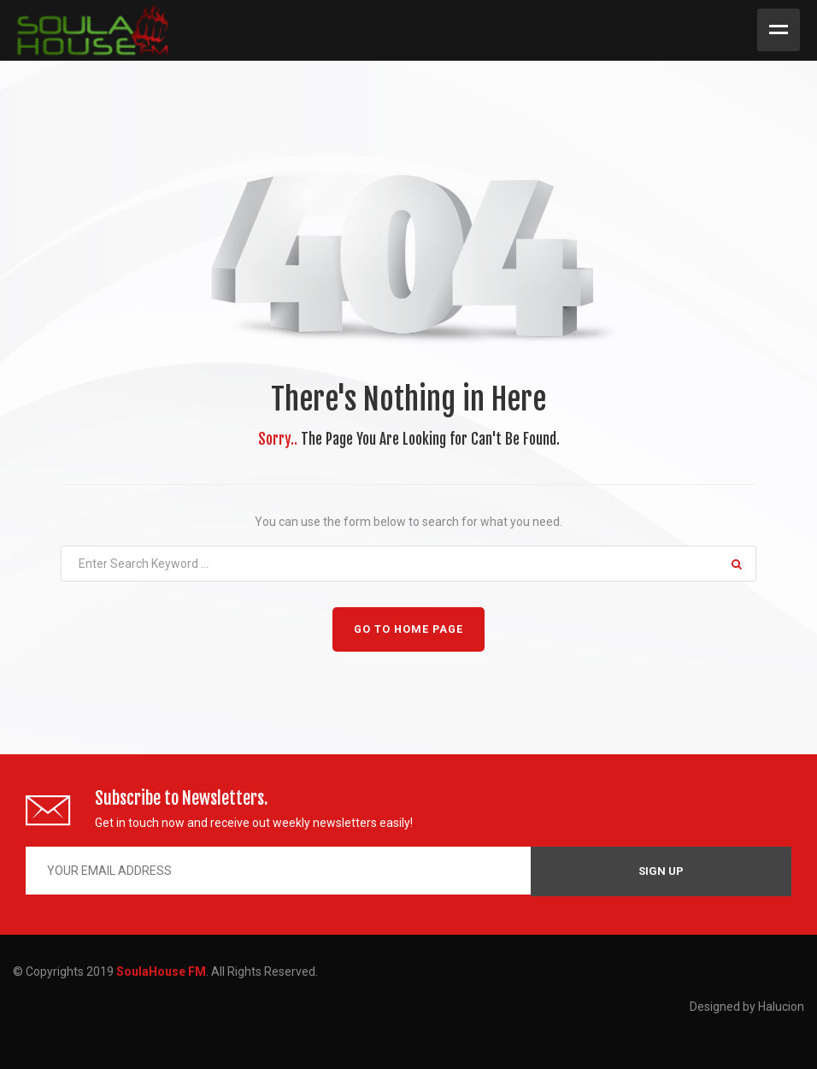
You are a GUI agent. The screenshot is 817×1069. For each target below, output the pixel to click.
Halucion (781, 1006)
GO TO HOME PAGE (408, 629)
